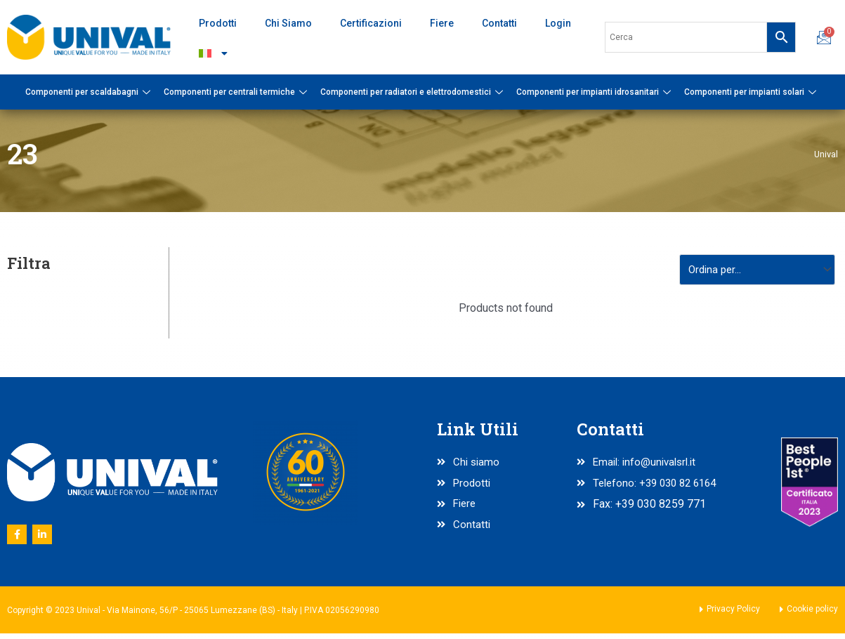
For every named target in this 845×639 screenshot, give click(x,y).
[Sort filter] (753, 270)
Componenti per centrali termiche (237, 92)
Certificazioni (371, 23)
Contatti (499, 23)
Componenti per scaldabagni (89, 92)
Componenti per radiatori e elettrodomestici (413, 92)
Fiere (442, 23)
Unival (825, 153)
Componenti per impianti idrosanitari (595, 92)
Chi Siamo (288, 23)
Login (558, 23)
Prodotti (218, 23)
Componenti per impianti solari (752, 92)
